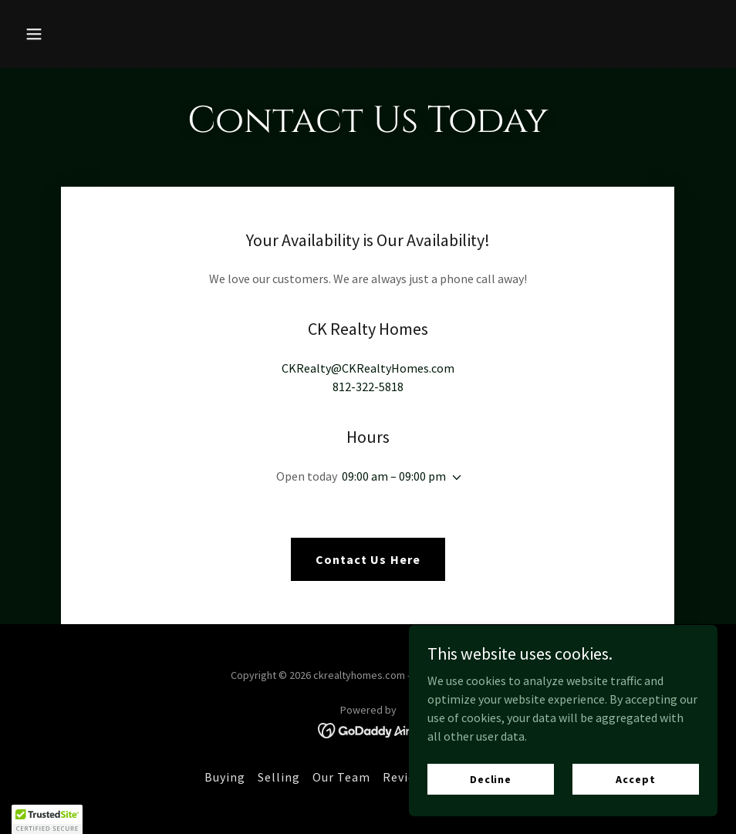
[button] (99, 34)
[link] (368, 729)
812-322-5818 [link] (368, 386)
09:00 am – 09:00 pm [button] (394, 476)
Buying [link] (224, 777)
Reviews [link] (406, 777)
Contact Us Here (368, 559)
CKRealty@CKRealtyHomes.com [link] (368, 368)
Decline (490, 778)
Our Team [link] (341, 777)
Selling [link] (279, 777)
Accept (635, 778)
